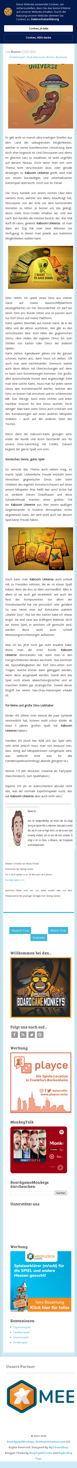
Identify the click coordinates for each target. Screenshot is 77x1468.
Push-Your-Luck (35, 57)
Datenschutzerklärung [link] (45, 19)
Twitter (31, 1034)
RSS (23, 1034)
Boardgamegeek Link (15, 880)
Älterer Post (58, 930)
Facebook (14, 1034)
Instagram (40, 1034)
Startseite (39, 937)
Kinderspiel (20, 1342)
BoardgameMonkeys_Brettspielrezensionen (36, 1441)
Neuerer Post (20, 930)
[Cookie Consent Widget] (38, 22)
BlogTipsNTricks (40, 1453)
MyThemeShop (58, 1447)
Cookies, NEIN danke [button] (38, 37)
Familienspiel (17, 57)
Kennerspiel (20, 1337)
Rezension (61, 57)
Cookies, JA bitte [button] (38, 28)
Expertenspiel (21, 1327)
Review (50, 57)
